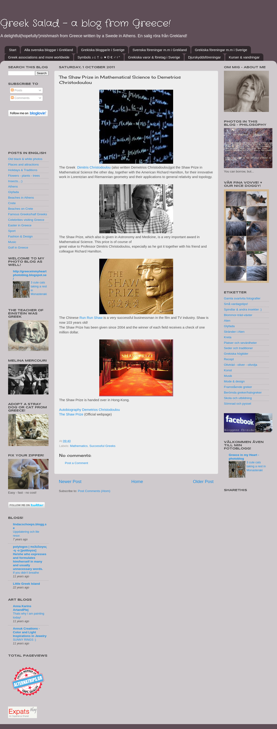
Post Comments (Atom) (94, 491)
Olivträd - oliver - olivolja (240, 364)
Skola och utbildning (238, 398)
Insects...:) (15, 181)
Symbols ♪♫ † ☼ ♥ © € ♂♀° (99, 57)
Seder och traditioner (238, 348)
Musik (228, 376)
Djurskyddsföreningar (204, 57)
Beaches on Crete (20, 208)
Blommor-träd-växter (238, 315)
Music (12, 242)
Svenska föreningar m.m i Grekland (159, 50)
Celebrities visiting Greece (26, 219)
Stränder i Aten (234, 331)
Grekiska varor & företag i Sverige (154, 57)
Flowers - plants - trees (24, 175)
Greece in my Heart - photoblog (244, 456)
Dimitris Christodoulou (94, 167)
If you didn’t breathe (26, 572)
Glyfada (13, 192)
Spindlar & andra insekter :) (243, 309)
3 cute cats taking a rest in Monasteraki (256, 466)
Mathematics (79, 446)
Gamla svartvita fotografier (242, 298)
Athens (13, 186)
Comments (20, 98)
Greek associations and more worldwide (38, 57)
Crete (12, 203)
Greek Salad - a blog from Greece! (85, 24)
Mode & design (234, 381)
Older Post (203, 481)
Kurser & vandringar (244, 57)
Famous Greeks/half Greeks (27, 214)
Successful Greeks (102, 446)
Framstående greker (238, 387)
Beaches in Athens (21, 197)
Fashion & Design (20, 236)
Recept (229, 359)
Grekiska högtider (236, 353)
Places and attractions (23, 164)
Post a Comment (76, 463)
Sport (11, 231)
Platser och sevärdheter (240, 343)
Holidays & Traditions (22, 170)
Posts (16, 90)
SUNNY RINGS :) (24, 639)
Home (137, 481)
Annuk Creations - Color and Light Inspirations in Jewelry (30, 632)
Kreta (227, 337)
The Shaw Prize (71, 414)
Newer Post (70, 481)
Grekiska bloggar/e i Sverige (102, 50)
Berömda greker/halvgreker (243, 392)
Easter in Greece (19, 225)
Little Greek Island (26, 583)
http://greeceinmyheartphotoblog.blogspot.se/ (30, 275)
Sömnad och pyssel (237, 403)
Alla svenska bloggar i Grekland (48, 50)
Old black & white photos (25, 159)
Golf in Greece (18, 247)
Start (12, 50)
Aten (227, 320)
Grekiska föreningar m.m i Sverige (221, 50)
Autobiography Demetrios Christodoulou (89, 410)
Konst (228, 370)
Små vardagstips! (236, 304)
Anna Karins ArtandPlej (22, 608)
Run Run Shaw (90, 318)
